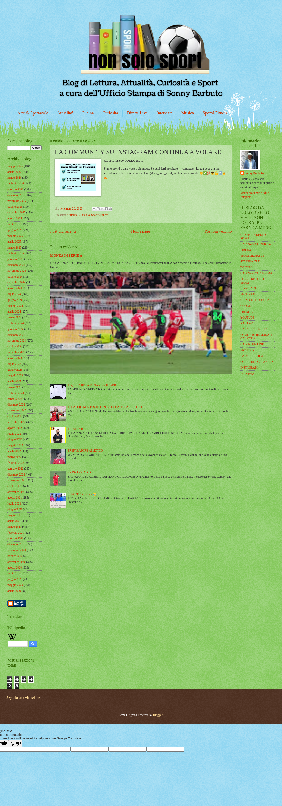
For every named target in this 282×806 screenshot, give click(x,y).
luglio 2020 (14, 573)
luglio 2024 (14, 294)
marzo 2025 (14, 247)
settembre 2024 (16, 282)
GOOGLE (246, 305)
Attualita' (65, 113)
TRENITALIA (249, 311)
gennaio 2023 (15, 398)
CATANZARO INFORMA (256, 273)
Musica (187, 113)
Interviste (164, 113)
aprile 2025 (14, 241)
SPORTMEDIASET (252, 255)
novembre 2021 (16, 480)
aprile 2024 (14, 311)
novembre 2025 (16, 201)
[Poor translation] (15, 743)
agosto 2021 (14, 497)
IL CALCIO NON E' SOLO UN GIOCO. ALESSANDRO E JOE (106, 407)
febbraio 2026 (15, 183)
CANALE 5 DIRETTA (254, 329)
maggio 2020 (15, 585)
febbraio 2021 (15, 532)
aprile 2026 (14, 171)
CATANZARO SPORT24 (255, 244)
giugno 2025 (14, 230)
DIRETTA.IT (248, 288)
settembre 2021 (16, 491)
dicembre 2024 (16, 265)
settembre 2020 (16, 561)
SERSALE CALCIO (80, 472)
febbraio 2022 (15, 462)
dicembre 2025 (16, 195)
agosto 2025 (14, 218)
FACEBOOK (248, 294)
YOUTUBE (247, 317)
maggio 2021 (15, 515)
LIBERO (245, 250)
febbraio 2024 (15, 323)
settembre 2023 (16, 352)
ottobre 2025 (14, 206)
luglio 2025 (14, 224)
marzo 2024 (14, 317)
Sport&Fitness (215, 113)
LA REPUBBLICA (251, 356)
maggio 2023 (15, 375)
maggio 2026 (15, 166)
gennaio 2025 (15, 259)
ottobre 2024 (14, 276)
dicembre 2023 (16, 334)
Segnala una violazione (23, 697)
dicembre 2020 (16, 544)
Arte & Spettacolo (32, 113)
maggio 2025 (15, 235)
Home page (140, 231)
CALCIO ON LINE (252, 344)
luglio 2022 (14, 433)
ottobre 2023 (14, 346)
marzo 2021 (14, 526)
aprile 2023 (14, 381)
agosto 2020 (14, 567)
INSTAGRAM (249, 367)
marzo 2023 (14, 387)
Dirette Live (137, 113)
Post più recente (63, 231)
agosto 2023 (14, 358)
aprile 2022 (14, 451)
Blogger (157, 715)
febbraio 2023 (15, 393)
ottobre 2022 (14, 416)
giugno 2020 (14, 579)
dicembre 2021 (16, 474)
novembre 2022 (16, 410)
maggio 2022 (15, 445)
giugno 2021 (14, 509)
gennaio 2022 (15, 468)
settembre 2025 (16, 212)
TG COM (246, 267)
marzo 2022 (14, 457)
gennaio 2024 (15, 329)
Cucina (88, 113)
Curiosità (110, 113)
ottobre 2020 (14, 555)
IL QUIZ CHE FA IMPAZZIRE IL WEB (92, 385)
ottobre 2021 (14, 486)
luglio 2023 (14, 364)
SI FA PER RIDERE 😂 (82, 494)
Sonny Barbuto (254, 173)
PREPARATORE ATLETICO (85, 450)
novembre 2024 (16, 270)
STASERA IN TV (250, 261)
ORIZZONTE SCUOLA (254, 300)
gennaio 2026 (15, 189)
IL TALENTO (76, 429)
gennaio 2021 (15, 538)
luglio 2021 (14, 503)
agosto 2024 (14, 288)
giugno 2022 (14, 439)
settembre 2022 (16, 422)
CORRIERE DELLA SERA (256, 361)
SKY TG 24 (247, 350)
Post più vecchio (218, 231)
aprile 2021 (14, 521)
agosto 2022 (14, 428)
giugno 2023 (14, 369)
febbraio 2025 (15, 253)
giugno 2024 (14, 300)
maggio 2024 (15, 305)
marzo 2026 (14, 177)
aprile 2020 (14, 591)
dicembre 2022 (16, 404)
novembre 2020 (16, 550)
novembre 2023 (16, 340)
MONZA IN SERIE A (66, 255)
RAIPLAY (246, 323)
